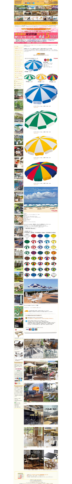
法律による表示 (42, 4)
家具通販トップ (26, 45)
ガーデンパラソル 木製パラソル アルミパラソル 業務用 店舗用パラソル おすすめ (37, 380)
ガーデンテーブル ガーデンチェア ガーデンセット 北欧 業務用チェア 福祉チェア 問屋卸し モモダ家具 (38, 483)
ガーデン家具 (31, 45)
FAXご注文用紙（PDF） (18, 83)
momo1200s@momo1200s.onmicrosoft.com (36, 481)
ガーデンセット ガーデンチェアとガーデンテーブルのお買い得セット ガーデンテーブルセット (40, 358)
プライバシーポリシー (36, 4)
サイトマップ (17, 4)
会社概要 (48, 4)
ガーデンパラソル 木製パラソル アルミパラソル (41, 45)
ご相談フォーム (17, 81)
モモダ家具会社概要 (17, 85)
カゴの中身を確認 (54, 4)
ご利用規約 (29, 4)
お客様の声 (23, 4)
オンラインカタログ (17, 87)
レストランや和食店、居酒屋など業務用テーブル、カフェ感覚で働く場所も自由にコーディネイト (40, 469)
